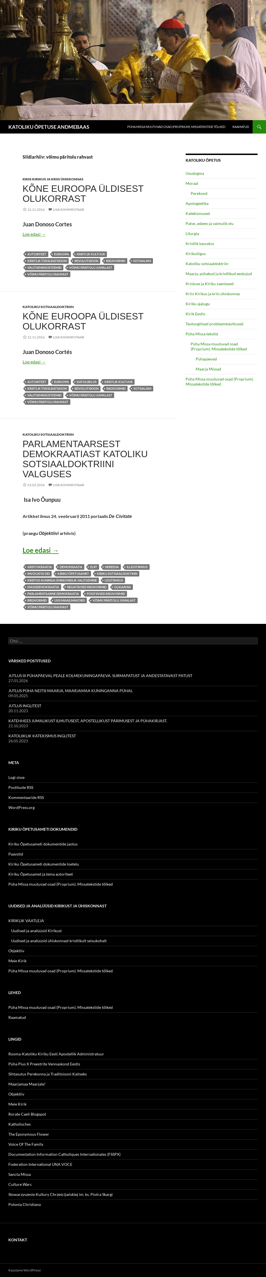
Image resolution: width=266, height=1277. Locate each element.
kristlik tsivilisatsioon (47, 261)
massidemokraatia (43, 587)
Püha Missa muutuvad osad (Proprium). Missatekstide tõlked (176, 127)
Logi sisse (16, 777)
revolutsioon (87, 388)
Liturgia (192, 233)
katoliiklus (87, 382)
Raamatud (241, 127)
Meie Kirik (17, 960)
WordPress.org (21, 807)
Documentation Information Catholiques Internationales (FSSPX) (64, 1154)
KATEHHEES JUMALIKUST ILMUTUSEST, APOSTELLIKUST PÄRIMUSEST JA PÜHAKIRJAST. (87, 720)
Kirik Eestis (195, 313)
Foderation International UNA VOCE (40, 1164)
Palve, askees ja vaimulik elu (210, 223)
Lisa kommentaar (68, 209)
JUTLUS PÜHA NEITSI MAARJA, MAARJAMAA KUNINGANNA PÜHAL (70, 690)
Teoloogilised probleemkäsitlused (214, 323)
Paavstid (15, 854)
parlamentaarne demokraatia (53, 593)
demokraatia (71, 567)
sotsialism (142, 261)
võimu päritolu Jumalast (90, 267)
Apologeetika (197, 203)
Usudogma (195, 173)
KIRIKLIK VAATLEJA (26, 920)
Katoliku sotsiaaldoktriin (48, 307)
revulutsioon (86, 261)
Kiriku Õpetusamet (73, 573)
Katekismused (198, 213)
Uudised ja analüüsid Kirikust (36, 930)
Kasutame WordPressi (24, 1270)
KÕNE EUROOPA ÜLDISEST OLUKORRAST (83, 193)
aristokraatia (39, 567)
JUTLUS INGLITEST (24, 705)
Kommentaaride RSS (26, 797)
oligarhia (122, 587)
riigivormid (115, 261)
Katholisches (19, 1124)
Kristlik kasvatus (200, 243)
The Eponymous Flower (28, 1134)
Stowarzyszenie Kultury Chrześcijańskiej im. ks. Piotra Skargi (60, 1194)
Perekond (199, 193)
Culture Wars (20, 1184)
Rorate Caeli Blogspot (27, 1114)
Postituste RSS (20, 787)
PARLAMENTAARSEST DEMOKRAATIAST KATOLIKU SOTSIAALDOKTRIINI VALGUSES (85, 459)
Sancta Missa (19, 1174)
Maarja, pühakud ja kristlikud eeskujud (219, 273)
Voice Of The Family (25, 1144)
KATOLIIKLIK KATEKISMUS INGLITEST (42, 735)
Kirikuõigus (196, 253)
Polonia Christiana (24, 1204)
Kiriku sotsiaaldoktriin (117, 573)
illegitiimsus (137, 567)
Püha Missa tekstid (202, 333)
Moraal (192, 183)
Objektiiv (16, 950)
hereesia (112, 567)
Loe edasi (34, 234)
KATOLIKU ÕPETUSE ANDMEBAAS (48, 127)
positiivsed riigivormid (106, 593)
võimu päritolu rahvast (47, 274)
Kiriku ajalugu (198, 303)
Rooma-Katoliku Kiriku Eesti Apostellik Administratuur (56, 1053)
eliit (93, 567)
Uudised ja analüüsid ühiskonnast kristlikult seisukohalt (59, 940)
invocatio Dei (38, 573)
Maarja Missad (208, 369)
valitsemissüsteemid (44, 267)
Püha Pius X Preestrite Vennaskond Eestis (44, 1064)
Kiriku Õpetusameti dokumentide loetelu (43, 864)
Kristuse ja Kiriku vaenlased (210, 283)
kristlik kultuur (91, 254)
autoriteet (36, 254)
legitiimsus (114, 580)
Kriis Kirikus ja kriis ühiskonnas (53, 179)
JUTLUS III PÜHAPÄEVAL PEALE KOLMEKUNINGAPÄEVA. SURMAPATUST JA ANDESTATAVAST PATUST (100, 675)
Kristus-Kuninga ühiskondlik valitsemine (62, 580)
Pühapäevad (206, 359)
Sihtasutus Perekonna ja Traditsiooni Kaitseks (47, 1074)
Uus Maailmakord (69, 600)
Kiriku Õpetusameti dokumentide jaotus (43, 844)
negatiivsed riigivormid (86, 587)
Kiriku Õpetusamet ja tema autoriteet (40, 874)
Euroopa (61, 254)
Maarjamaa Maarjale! (26, 1084)
